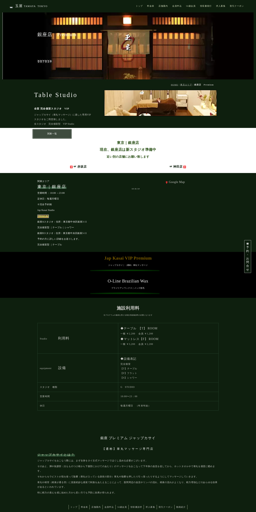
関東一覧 (52, 121)
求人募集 (152, 494)
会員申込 (108, 494)
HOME (174, 72)
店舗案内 (94, 494)
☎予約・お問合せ (247, 256)
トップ (69, 494)
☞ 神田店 (177, 154)
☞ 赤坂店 (78, 154)
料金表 (81, 494)
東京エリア (186, 72)
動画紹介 (185, 494)
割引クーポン (169, 494)
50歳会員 (122, 494)
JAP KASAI (54, 505)
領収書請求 (137, 494)
